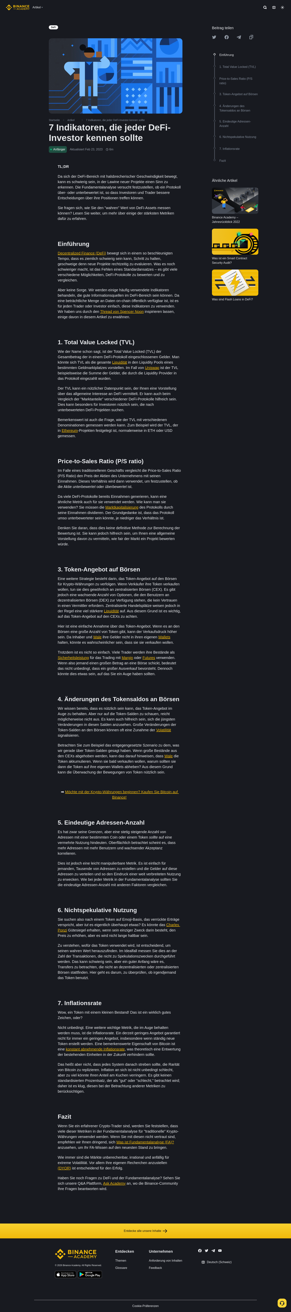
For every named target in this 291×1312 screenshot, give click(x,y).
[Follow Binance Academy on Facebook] (200, 1251)
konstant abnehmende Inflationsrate (95, 1049)
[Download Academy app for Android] (90, 1275)
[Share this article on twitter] (214, 37)
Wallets (164, 637)
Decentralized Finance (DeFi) (82, 253)
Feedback (155, 1267)
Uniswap (152, 368)
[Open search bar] (264, 7)
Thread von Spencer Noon (122, 312)
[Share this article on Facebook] (226, 37)
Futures (149, 658)
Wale (97, 637)
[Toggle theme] (282, 7)
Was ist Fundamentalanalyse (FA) (144, 1142)
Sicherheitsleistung (73, 658)
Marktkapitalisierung (121, 507)
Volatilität (163, 730)
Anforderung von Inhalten (165, 1260)
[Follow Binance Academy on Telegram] (213, 1250)
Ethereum (70, 430)
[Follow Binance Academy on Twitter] (206, 1250)
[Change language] (273, 7)
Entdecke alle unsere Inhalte (145, 1231)
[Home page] (18, 7)
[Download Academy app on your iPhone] (65, 1275)
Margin (127, 658)
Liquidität (119, 362)
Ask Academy (114, 1183)
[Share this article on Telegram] (239, 37)
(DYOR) (64, 1168)
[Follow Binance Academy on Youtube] (220, 1250)
